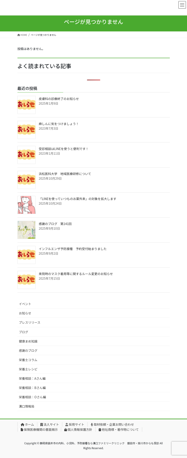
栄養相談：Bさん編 (32, 387)
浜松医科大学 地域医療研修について (65, 173)
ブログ (23, 332)
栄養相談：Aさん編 (32, 378)
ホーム (27, 424)
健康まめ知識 (28, 341)
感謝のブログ (28, 350)
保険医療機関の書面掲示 (39, 429)
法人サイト (49, 424)
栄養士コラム (28, 360)
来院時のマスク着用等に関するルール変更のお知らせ (76, 273)
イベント (25, 304)
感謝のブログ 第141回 (55, 223)
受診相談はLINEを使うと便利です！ (64, 148)
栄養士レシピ (28, 369)
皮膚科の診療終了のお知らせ (59, 98)
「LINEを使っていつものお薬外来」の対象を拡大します (77, 198)
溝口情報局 (26, 406)
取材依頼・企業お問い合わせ (112, 424)
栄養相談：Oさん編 (32, 397)
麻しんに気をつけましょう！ (59, 123)
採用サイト (74, 424)
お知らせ (25, 313)
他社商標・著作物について (119, 429)
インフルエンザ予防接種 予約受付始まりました (73, 248)
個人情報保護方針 (78, 429)
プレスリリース (29, 322)
